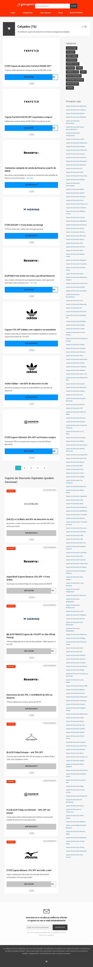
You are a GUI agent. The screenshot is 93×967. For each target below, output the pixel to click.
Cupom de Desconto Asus (74, 355)
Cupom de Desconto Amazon (76, 196)
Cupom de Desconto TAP (74, 408)
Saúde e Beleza (72, 84)
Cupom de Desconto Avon (74, 503)
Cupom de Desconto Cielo (74, 611)
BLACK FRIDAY (76, 13)
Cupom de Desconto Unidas (75, 325)
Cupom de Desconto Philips (75, 670)
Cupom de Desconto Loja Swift (76, 552)
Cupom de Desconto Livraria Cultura (75, 334)
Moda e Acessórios (73, 76)
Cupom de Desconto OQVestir (76, 532)
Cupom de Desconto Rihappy (75, 638)
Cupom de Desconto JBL (74, 652)
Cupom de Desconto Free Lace (76, 528)
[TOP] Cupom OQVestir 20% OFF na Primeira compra (30, 437)
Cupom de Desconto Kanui (75, 274)
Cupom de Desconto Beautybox (76, 161)
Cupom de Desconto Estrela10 (76, 157)
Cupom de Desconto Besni (75, 806)
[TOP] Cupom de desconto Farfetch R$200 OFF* (28, 66)
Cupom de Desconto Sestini (75, 193)
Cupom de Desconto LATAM (75, 287)
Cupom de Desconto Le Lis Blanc (75, 433)
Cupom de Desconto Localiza (76, 663)
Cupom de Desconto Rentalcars (76, 697)
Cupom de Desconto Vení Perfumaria (74, 624)
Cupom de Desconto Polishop (76, 321)
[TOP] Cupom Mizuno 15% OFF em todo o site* (29, 870)
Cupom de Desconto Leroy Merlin (75, 681)
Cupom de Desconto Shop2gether (73, 600)
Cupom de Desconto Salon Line (76, 374)
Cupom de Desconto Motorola (76, 595)
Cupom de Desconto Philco (75, 441)
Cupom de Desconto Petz (74, 395)
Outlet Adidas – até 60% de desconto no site (26, 383)
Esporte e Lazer (72, 64)
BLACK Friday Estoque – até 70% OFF (25, 752)
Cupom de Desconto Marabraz (76, 165)
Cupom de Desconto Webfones (76, 634)
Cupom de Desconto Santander (76, 851)
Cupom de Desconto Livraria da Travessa (76, 427)
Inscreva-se (60, 927)
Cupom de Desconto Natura (75, 462)
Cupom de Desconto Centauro (76, 110)
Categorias (27, 13)
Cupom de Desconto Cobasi (75, 329)
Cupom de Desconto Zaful (74, 469)
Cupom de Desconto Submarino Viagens (76, 278)
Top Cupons (45, 13)
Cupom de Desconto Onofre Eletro (75, 842)
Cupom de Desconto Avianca (75, 659)
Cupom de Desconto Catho (75, 473)
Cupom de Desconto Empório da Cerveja (76, 340)
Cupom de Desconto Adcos (75, 239)
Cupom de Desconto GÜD (74, 556)
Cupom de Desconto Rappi (75, 786)
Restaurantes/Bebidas (75, 80)
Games (79, 68)
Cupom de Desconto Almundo (76, 236)
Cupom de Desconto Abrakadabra (73, 630)
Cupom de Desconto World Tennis (75, 737)
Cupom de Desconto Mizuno (75, 232)
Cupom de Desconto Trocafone (76, 264)
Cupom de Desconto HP (74, 308)
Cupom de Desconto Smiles (75, 732)
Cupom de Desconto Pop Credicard (74, 482)
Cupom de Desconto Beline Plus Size (76, 379)
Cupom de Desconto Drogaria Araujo (76, 709)
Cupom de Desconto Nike (74, 466)
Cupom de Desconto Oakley (75, 391)
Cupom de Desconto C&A (74, 539)
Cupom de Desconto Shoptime (76, 117)
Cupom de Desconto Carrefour (76, 208)
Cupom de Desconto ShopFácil (76, 260)
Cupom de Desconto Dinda (75, 718)
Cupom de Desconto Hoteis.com (77, 204)
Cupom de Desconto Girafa (75, 228)
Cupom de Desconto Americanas (73, 122)
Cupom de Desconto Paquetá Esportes (75, 548)
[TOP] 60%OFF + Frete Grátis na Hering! (24, 225)
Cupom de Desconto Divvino (75, 247)
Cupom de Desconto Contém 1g (76, 757)
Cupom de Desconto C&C (74, 243)
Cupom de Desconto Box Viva (76, 543)
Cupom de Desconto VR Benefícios (74, 801)
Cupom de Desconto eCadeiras (76, 507)
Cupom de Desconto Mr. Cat (75, 725)
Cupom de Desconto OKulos (75, 179)
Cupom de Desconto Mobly (75, 189)
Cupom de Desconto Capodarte (76, 496)
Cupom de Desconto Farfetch (75, 655)
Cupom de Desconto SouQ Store (76, 770)
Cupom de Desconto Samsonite (76, 359)
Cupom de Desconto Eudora (75, 384)
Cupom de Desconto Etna (74, 648)
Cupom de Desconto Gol (74, 168)
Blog (60, 13)
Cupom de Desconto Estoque (75, 438)
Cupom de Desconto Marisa (75, 113)
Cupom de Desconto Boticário (76, 486)
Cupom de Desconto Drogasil (75, 348)
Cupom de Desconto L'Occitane (76, 514)
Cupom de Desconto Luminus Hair (76, 781)
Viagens (70, 88)
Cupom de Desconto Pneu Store (76, 176)
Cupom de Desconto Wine (74, 250)
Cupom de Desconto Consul (75, 217)
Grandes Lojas (72, 72)
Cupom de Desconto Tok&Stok (76, 615)
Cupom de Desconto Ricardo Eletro (75, 833)
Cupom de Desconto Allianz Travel (75, 255)
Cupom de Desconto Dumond (76, 560)
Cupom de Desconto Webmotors (77, 714)
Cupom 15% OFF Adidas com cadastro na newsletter (30, 329)
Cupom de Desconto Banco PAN (76, 686)
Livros (83, 72)
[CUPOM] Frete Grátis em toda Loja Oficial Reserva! (30, 276)
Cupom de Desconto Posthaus (76, 367)
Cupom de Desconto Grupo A (75, 704)
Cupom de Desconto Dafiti (74, 172)
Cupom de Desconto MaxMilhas (76, 511)
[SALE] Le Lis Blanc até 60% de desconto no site (30, 519)
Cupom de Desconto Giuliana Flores (75, 269)
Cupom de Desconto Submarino (76, 143)
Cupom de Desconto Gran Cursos (74, 856)
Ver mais (29, 178)
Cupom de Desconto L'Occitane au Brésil (76, 523)
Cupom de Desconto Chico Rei (76, 311)
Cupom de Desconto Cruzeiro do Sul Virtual (77, 675)
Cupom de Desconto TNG (74, 300)
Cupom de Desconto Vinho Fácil (76, 283)
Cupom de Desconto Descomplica (73, 184)
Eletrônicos (71, 60)
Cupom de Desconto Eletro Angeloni (75, 765)
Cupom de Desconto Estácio (75, 749)
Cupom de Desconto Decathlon (76, 291)
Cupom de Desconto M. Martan (76, 567)
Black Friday (71, 48)
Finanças (70, 68)
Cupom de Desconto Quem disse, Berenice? (75, 128)
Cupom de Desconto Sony (74, 500)
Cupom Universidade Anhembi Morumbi (76, 827)
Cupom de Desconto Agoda (75, 760)
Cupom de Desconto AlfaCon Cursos (75, 213)
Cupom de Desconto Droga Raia (76, 455)
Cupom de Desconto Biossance (76, 666)
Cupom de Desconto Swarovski (76, 304)
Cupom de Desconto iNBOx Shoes (75, 491)
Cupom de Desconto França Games (75, 791)
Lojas (12, 13)
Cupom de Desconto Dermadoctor (73, 296)
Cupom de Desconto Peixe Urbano (75, 817)
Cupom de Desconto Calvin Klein (77, 563)
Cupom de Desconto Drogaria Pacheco (76, 572)
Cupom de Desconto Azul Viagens (74, 578)
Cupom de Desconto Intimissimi (76, 445)
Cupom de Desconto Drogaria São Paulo (76, 400)
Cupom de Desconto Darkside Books (76, 775)
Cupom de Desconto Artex (74, 753)
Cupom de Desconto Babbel (75, 477)
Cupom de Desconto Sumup (75, 619)
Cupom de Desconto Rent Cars (76, 458)
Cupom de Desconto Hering (75, 363)
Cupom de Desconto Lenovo (75, 693)
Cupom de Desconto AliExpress (76, 221)
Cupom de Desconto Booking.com (73, 606)
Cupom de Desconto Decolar (75, 422)
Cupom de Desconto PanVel (75, 404)
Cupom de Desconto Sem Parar (76, 746)
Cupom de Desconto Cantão (75, 729)
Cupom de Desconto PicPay (75, 847)
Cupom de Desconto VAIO (74, 535)
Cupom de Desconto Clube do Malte (76, 413)
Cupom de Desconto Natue (75, 721)
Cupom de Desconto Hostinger (76, 700)
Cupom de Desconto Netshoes (76, 106)
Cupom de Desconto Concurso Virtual (76, 643)
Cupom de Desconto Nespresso (76, 796)
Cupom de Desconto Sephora (75, 370)
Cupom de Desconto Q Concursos (73, 811)
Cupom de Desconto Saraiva (75, 154)
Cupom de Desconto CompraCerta (73, 134)
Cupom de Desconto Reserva (75, 418)
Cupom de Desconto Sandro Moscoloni (75, 450)
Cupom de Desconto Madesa (75, 822)
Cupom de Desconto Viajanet (75, 742)
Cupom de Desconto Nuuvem (75, 352)
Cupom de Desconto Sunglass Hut (76, 316)
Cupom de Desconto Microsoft (76, 387)
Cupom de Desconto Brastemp (76, 225)
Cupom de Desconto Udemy (75, 344)
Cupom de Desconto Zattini (75, 139)
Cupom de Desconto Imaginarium (73, 590)
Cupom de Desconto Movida (75, 518)
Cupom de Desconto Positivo (75, 146)
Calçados (70, 52)
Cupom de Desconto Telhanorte (76, 150)
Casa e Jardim (72, 56)
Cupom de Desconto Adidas (75, 690)
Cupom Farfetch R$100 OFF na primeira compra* (28, 117)
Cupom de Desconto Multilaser (76, 838)
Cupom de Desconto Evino (75, 200)
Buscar (73, 6)
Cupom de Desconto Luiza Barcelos (75, 584)
